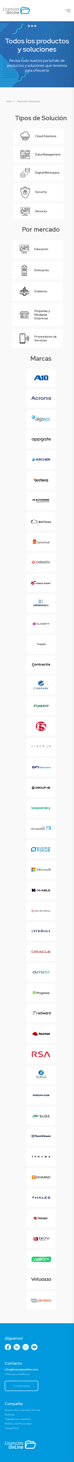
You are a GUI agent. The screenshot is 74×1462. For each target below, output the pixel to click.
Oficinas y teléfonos (17, 1374)
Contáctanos (21, 1386)
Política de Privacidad (18, 1423)
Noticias (10, 1414)
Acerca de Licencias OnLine (22, 1410)
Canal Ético (12, 1428)
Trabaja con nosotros (18, 1419)
